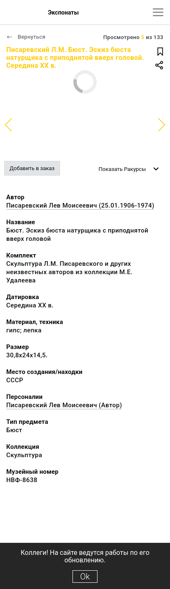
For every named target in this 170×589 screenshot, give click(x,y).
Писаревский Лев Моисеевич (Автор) (64, 405)
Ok (85, 577)
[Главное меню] (158, 12)
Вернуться (25, 37)
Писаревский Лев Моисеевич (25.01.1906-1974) (80, 205)
